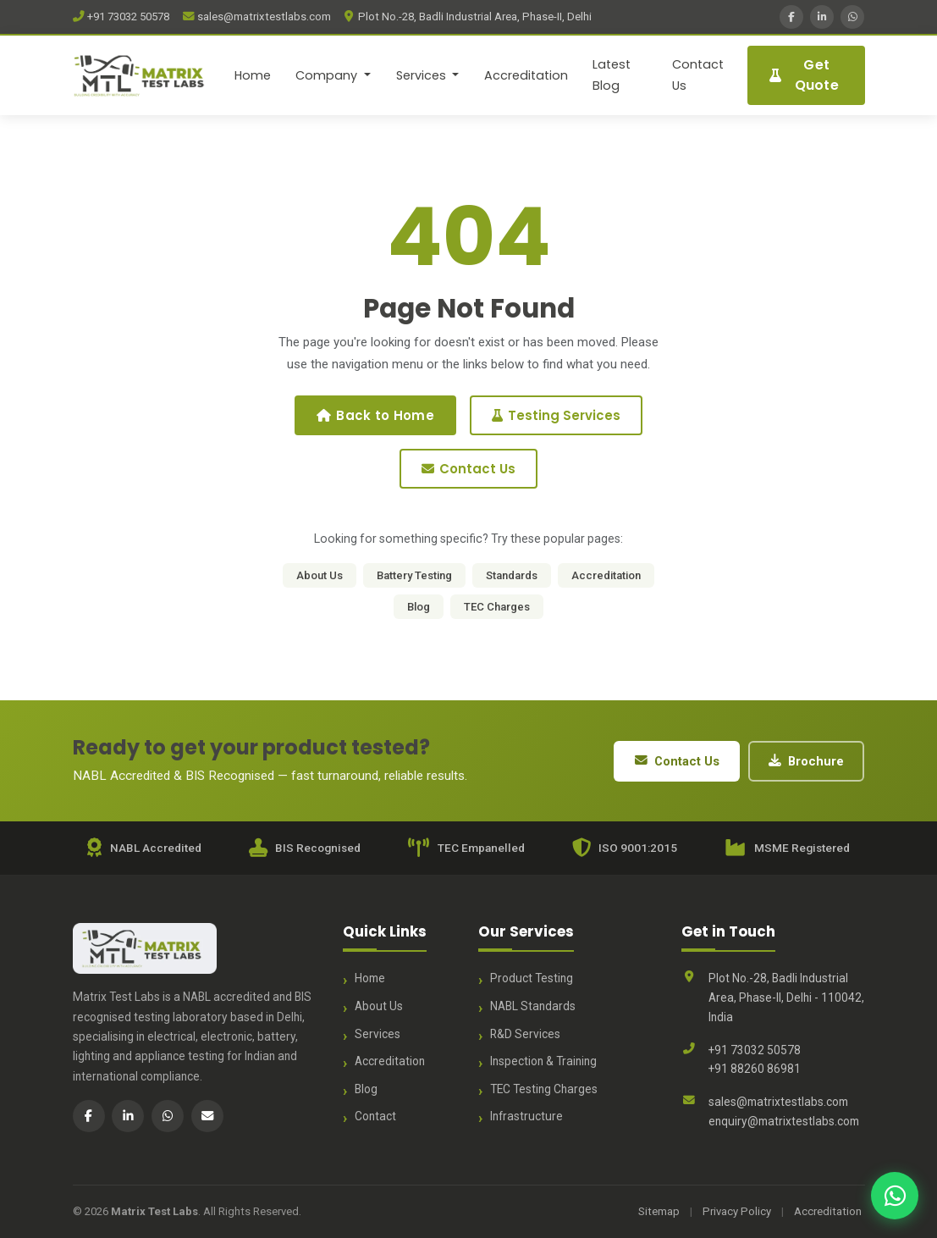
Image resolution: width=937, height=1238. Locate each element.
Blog (418, 606)
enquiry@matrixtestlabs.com (783, 1121)
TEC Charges (497, 606)
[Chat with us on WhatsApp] (894, 1195)
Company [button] (328, 75)
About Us (319, 575)
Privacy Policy (737, 1211)
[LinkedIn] (822, 17)
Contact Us (698, 74)
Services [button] (422, 75)
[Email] (207, 1116)
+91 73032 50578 (121, 16)
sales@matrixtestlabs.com (257, 16)
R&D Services (525, 1034)
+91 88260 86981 (754, 1068)
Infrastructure (526, 1116)
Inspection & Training (543, 1061)
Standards (511, 575)
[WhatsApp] (852, 17)
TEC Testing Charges (544, 1089)
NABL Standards (533, 1006)
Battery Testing (414, 575)
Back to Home (375, 415)
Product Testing (531, 978)
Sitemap (659, 1211)
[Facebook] (791, 17)
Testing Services (556, 415)
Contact (375, 1116)
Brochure (806, 761)
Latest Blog (612, 74)
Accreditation (526, 75)
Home (252, 75)
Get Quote (804, 75)
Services (377, 1034)
